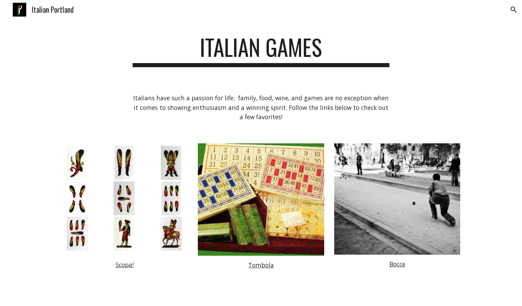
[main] (261, 50)
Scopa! (125, 265)
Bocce (397, 264)
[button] (513, 9)
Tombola (261, 265)
